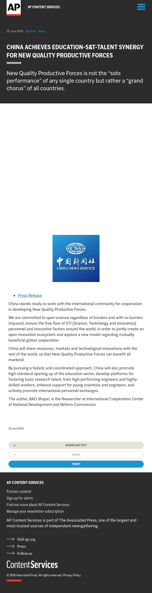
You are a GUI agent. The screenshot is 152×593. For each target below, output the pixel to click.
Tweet (76, 464)
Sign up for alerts (20, 498)
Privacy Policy (72, 575)
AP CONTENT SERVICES (25, 482)
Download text (76, 445)
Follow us (24, 553)
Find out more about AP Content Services (38, 504)
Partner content (19, 491)
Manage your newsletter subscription (35, 511)
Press (21, 546)
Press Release (30, 295)
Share (76, 455)
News (42, 31)
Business (31, 31)
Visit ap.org (26, 539)
